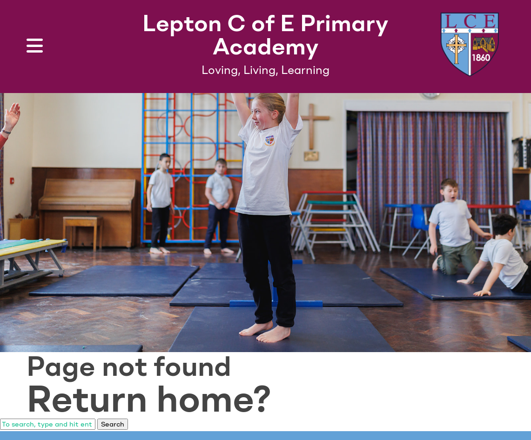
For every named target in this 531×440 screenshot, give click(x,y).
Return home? (149, 398)
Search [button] (112, 424)
